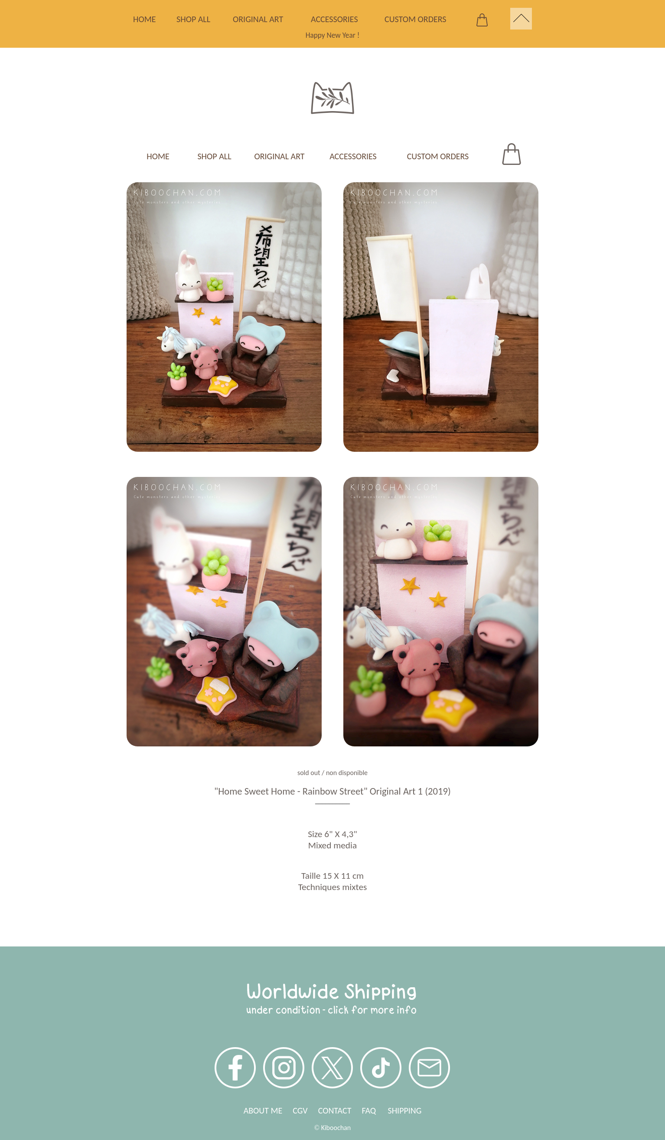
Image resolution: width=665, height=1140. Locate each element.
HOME (144, 19)
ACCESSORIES (334, 19)
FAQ (375, 1110)
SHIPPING (404, 1110)
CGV (300, 1110)
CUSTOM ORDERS (416, 19)
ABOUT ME (263, 1110)
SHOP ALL (193, 19)
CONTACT (335, 1110)
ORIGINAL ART (258, 19)
